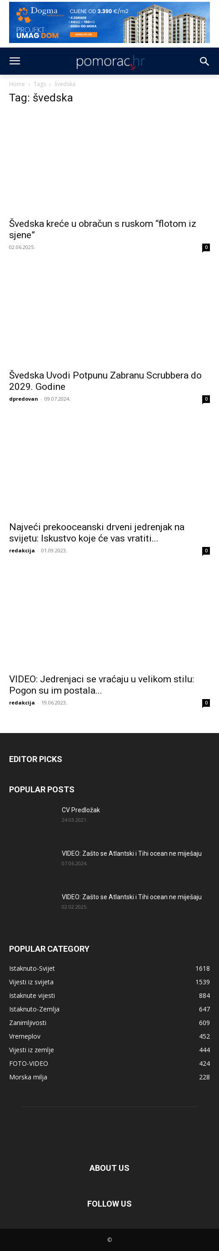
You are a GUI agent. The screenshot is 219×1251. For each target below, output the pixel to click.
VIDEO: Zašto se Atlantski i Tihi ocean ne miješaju (132, 853)
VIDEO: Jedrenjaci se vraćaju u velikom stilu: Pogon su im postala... (101, 685)
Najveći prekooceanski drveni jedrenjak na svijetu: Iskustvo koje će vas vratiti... (96, 533)
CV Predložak (81, 810)
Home (17, 84)
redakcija (22, 550)
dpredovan (23, 398)
